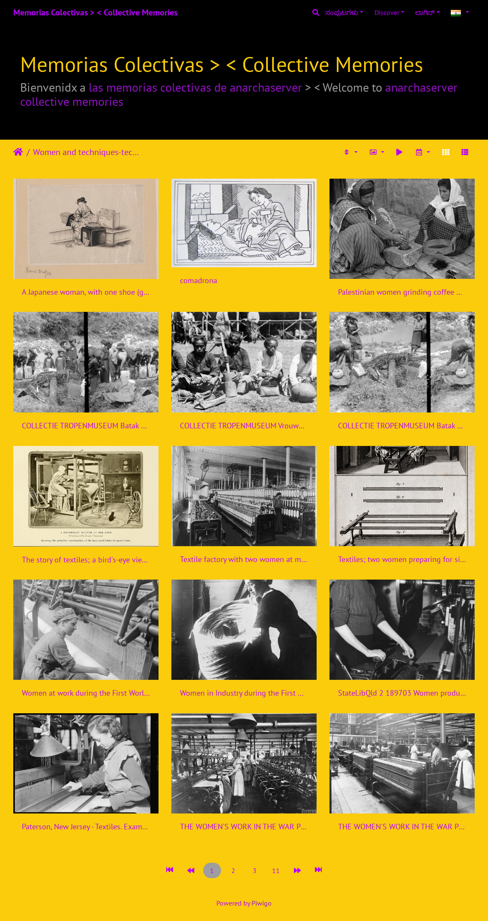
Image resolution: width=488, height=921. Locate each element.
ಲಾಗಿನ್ (424, 12)
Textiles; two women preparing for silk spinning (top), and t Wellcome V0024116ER (402, 559)
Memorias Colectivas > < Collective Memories (95, 12)
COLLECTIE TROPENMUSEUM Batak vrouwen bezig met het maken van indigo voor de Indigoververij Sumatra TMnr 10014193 (402, 425)
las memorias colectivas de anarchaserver (195, 87)
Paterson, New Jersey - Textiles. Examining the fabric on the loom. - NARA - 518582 (86, 826)
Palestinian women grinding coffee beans (402, 291)
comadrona (198, 280)
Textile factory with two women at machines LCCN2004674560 (244, 559)
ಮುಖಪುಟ (18, 152)
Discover (386, 12)
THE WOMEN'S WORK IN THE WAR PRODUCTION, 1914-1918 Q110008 (244, 826)
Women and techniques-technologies (86, 152)
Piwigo (261, 903)
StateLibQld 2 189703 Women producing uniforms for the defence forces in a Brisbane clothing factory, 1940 (402, 692)
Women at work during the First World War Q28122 (86, 692)
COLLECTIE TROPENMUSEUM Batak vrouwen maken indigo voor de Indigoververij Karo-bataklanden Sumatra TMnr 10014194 (86, 425)
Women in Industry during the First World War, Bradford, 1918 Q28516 (244, 692)
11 (276, 870)
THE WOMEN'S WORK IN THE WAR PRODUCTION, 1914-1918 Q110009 (402, 826)
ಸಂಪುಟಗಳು (341, 12)
